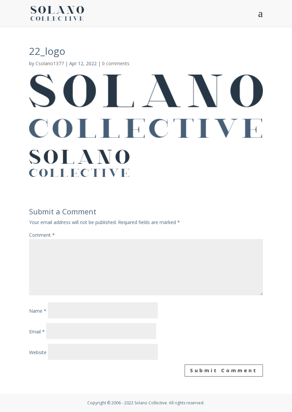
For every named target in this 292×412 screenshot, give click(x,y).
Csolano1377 (49, 63)
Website (37, 352)
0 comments (115, 63)
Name (37, 311)
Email (37, 331)
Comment (42, 235)
